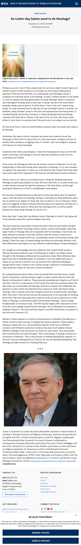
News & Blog (40, 13)
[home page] (4, 3)
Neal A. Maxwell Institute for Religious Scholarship (35, 3)
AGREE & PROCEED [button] (41, 540)
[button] (76, 516)
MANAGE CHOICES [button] (40, 532)
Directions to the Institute (15, 497)
